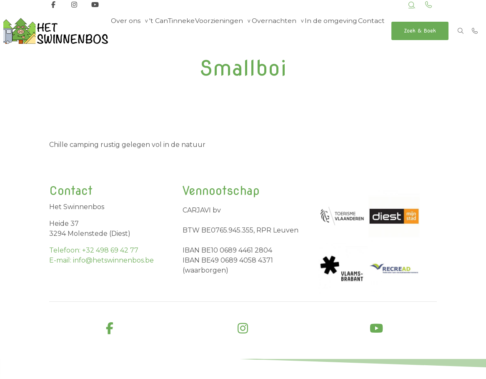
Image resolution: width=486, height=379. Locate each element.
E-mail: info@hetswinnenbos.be (101, 260)
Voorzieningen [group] (219, 31)
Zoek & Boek (420, 31)
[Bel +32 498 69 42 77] (475, 31)
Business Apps (194, 371)
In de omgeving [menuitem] (329, 31)
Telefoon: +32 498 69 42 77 (93, 250)
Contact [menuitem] (370, 31)
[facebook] (109, 328)
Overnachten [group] (273, 31)
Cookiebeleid (422, 370)
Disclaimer (338, 370)
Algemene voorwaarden (285, 370)
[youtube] (376, 328)
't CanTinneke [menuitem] (173, 31)
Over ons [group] (126, 31)
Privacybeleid (379, 370)
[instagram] (243, 328)
